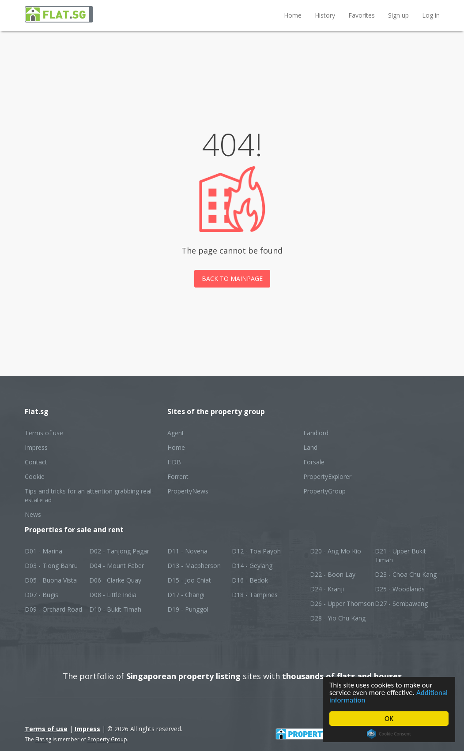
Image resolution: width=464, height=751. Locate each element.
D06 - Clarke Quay (115, 580)
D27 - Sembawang (401, 603)
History (325, 15)
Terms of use (44, 433)
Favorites (361, 15)
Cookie (35, 476)
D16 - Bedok (250, 580)
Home (293, 15)
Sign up (398, 15)
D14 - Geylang (252, 565)
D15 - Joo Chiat (189, 580)
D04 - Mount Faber (116, 565)
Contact (36, 462)
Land (310, 447)
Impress (36, 447)
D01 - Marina (43, 551)
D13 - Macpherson (194, 565)
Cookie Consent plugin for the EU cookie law (389, 734)
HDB (174, 462)
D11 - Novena (187, 551)
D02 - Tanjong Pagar (119, 551)
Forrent (178, 476)
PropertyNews (187, 491)
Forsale (313, 462)
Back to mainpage (232, 278)
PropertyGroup (324, 491)
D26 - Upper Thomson (342, 603)
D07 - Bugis (41, 594)
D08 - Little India (112, 594)
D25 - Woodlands (400, 589)
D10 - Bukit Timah (115, 609)
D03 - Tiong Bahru (51, 565)
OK (389, 718)
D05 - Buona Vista (51, 580)
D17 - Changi (185, 594)
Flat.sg (43, 739)
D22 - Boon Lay (332, 574)
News (33, 514)
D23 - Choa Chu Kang (406, 574)
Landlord (315, 433)
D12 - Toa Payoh (256, 551)
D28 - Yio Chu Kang (338, 618)
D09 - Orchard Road (53, 609)
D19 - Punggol (187, 609)
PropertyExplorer (327, 476)
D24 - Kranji (327, 589)
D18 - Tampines (255, 594)
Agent (175, 433)
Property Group (107, 739)
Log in (431, 15)
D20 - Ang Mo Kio (335, 551)
